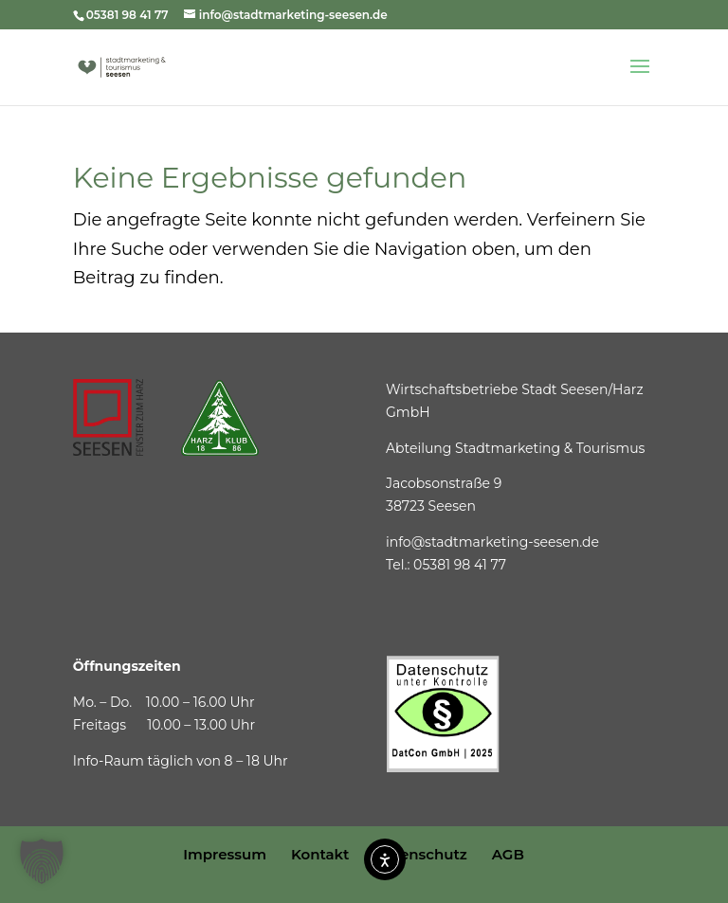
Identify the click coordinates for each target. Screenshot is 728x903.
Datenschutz (419, 854)
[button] (41, 861)
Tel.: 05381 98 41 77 (446, 564)
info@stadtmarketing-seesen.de (492, 542)
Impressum (224, 854)
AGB (508, 854)
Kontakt (320, 854)
